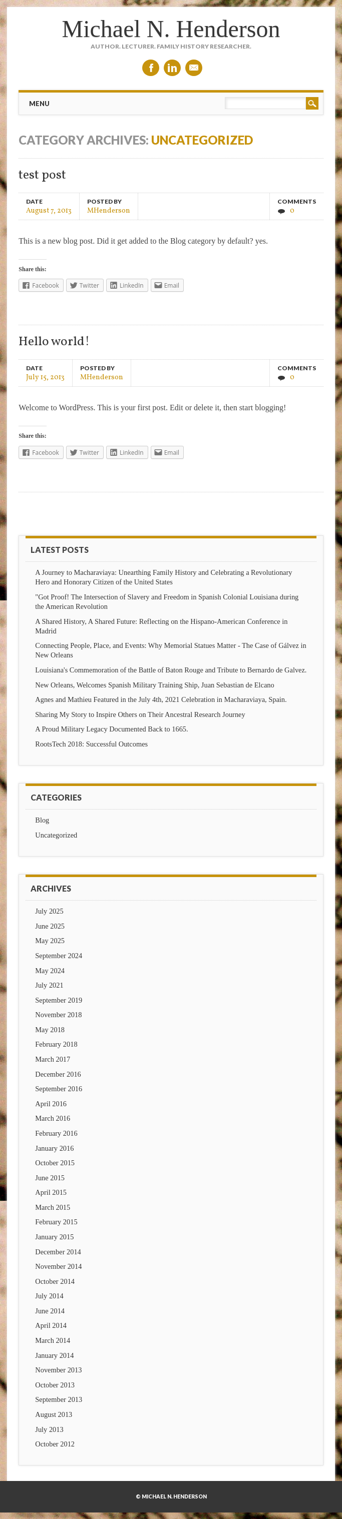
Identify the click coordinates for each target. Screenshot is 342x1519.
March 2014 (52, 1340)
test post (42, 175)
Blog (42, 820)
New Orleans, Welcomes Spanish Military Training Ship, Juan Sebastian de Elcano (154, 685)
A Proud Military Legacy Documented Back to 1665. (111, 729)
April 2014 (51, 1325)
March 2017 (52, 1059)
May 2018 (50, 1030)
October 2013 (55, 1385)
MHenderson (108, 210)
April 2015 (51, 1192)
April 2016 (51, 1104)
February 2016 (56, 1133)
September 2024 (58, 956)
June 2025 (50, 926)
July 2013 (49, 1429)
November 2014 (58, 1266)
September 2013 (58, 1399)
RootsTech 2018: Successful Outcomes (91, 744)
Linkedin (172, 68)
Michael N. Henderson (171, 29)
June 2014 (50, 1311)
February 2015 (56, 1222)
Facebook (150, 68)
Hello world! (54, 342)
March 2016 (52, 1118)
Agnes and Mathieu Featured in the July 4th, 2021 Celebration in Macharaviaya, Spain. (160, 699)
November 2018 (58, 1015)
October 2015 (55, 1163)
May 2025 (50, 941)
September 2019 (58, 1000)
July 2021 (49, 985)
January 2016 (54, 1148)
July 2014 (49, 1296)
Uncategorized (56, 835)
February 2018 (56, 1044)
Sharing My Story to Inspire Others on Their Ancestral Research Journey (140, 714)
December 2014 (58, 1252)
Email (193, 68)
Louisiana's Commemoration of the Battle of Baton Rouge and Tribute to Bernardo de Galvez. (170, 670)
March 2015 (52, 1207)
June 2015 (50, 1178)
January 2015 (54, 1237)
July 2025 (49, 911)
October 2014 (55, 1281)
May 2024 (50, 971)
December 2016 (58, 1074)
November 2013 (58, 1370)
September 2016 (58, 1089)
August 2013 (53, 1414)
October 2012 (55, 1444)
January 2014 (54, 1355)
